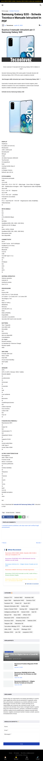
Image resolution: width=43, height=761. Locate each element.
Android (18, 597)
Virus (16, 629)
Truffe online (27, 626)
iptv (18, 632)
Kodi (34, 612)
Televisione (19, 623)
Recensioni (9, 618)
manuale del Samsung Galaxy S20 (24, 504)
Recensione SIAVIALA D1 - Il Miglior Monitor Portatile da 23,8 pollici (25, 681)
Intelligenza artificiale (11, 612)
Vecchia (38, 542)
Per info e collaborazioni (27, 753)
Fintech (18, 603)
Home (10, 753)
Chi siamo (16, 753)
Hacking (23, 609)
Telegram (8, 623)
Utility (7, 629)
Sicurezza (8, 620)
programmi (27, 632)
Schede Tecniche (14, 11)
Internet (25, 612)
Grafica (24, 606)
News (17, 615)
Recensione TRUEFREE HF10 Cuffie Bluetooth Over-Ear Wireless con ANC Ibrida (26, 674)
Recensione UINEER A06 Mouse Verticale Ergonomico (19, 569)
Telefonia (18, 512)
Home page (5, 11)
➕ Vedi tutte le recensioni (32, 583)
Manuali (7, 615)
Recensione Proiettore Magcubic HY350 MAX (26, 664)
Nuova (4, 542)
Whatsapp (26, 629)
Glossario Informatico (11, 606)
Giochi (27, 603)
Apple (7, 600)
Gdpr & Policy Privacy (22, 755)
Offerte (27, 615)
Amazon (8, 597)
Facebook (8, 603)
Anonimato (29, 597)
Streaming (20, 620)
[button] (2, 5)
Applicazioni (19, 600)
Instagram (33, 609)
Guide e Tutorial (10, 609)
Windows (8, 632)
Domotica (30, 600)
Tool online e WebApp (12, 626)
